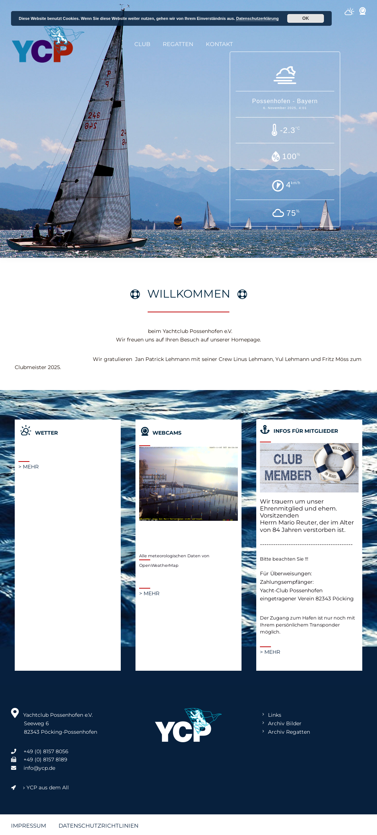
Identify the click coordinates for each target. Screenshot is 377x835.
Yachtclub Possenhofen (48, 44)
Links (274, 715)
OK (305, 18)
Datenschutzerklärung (257, 18)
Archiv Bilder (285, 723)
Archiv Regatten (289, 732)
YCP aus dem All (40, 787)
